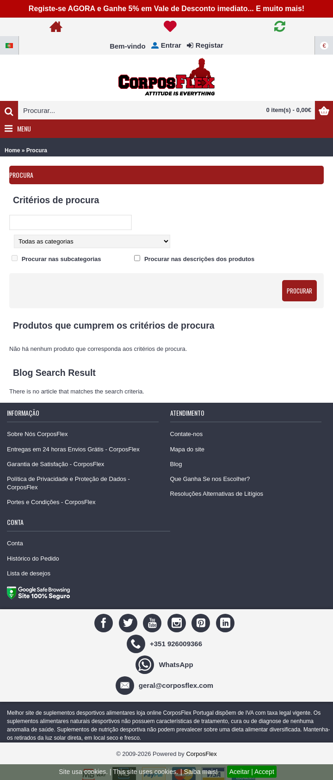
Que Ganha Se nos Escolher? (210, 478)
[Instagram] (177, 622)
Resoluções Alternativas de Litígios (217, 493)
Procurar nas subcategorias (61, 259)
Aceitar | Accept (251, 771)
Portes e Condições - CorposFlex (51, 502)
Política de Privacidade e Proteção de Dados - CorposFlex (68, 483)
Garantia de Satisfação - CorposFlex (55, 464)
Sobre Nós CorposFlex (37, 434)
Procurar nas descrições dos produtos (199, 259)
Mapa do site (187, 449)
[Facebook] (104, 622)
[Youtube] (153, 622)
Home (12, 150)
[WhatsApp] (165, 664)
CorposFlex (201, 753)
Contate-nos (186, 434)
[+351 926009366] (165, 643)
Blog (176, 464)
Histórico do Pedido (33, 558)
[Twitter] (129, 622)
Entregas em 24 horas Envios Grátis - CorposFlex (73, 449)
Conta (15, 543)
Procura (36, 150)
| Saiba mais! (199, 771)
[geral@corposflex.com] (166, 684)
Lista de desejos (28, 573)
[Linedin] (226, 622)
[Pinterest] (201, 622)
